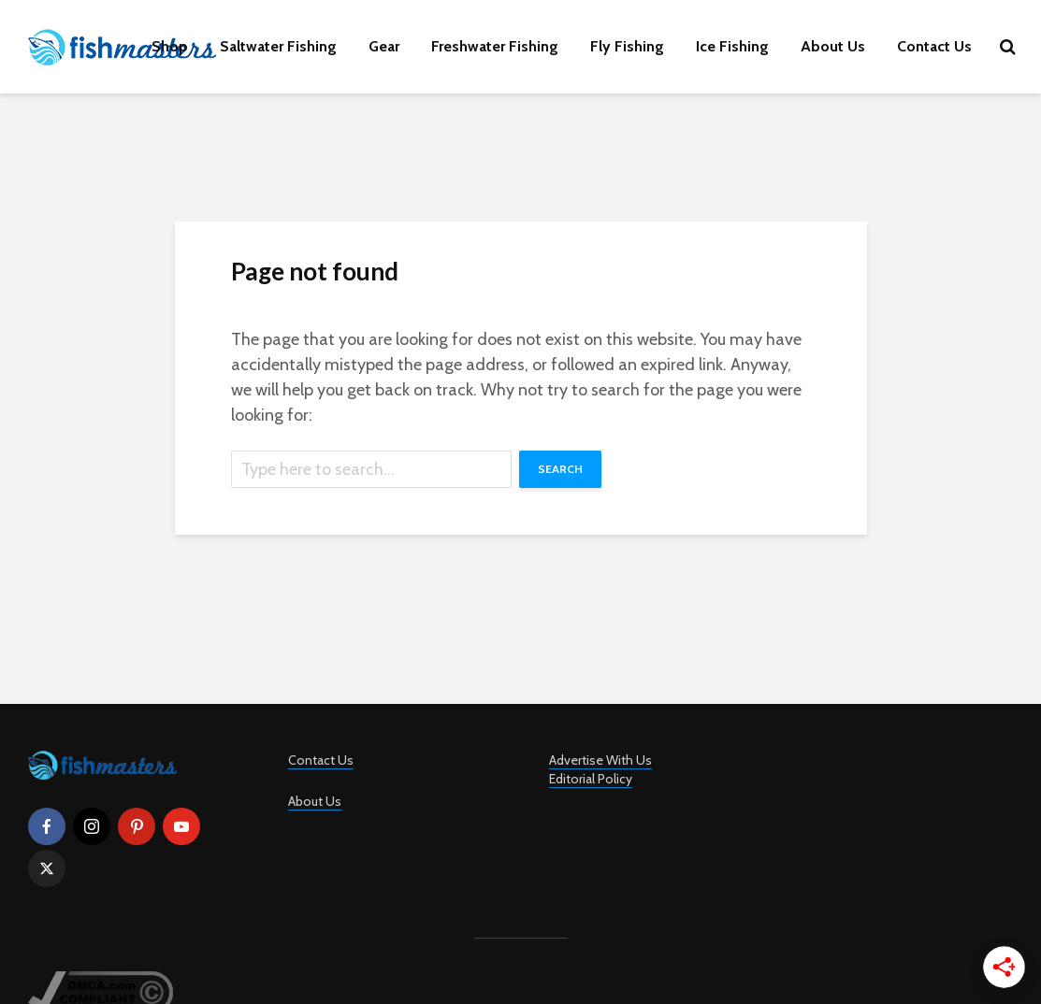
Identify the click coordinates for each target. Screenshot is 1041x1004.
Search (560, 469)
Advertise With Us (600, 760)
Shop (170, 46)
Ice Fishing (732, 46)
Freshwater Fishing (494, 46)
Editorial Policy (590, 778)
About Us (833, 46)
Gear (384, 46)
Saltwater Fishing (278, 46)
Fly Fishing (627, 46)
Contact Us (934, 46)
